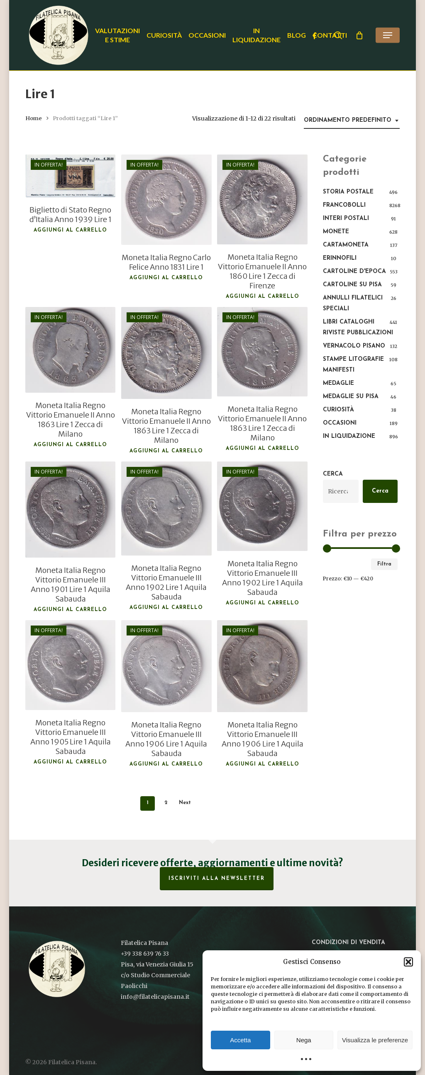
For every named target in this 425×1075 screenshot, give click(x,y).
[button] (408, 962)
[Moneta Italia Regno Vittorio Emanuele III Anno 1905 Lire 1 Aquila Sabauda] (70, 665)
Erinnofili (340, 258)
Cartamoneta (346, 245)
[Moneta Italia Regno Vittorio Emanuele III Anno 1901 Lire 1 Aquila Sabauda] (70, 509)
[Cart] (359, 35)
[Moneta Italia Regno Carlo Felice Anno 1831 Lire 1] (166, 199)
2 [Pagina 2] (165, 802)
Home (33, 118)
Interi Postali (346, 218)
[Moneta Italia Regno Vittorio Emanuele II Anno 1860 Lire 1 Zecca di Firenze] (262, 199)
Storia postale (348, 192)
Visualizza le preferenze (375, 1040)
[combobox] (352, 120)
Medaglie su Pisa (351, 397)
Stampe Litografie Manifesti (353, 364)
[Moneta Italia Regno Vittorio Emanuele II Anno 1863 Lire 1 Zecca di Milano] (70, 350)
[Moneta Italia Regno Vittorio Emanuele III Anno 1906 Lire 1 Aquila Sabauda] (166, 666)
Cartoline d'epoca (354, 271)
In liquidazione (349, 436)
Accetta (240, 1040)
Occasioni (340, 423)
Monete (336, 232)
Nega (303, 1040)
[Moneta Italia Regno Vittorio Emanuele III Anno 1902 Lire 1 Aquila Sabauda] (166, 508)
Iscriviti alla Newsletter (217, 878)
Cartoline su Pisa (352, 285)
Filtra (384, 564)
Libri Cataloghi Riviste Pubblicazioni (358, 327)
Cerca (333, 474)
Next (185, 802)
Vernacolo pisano (354, 346)
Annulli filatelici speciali (353, 303)
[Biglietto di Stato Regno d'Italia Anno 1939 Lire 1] (70, 176)
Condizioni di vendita (348, 943)
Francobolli (344, 205)
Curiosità (338, 410)
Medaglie (338, 383)
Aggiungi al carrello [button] (70, 230)
